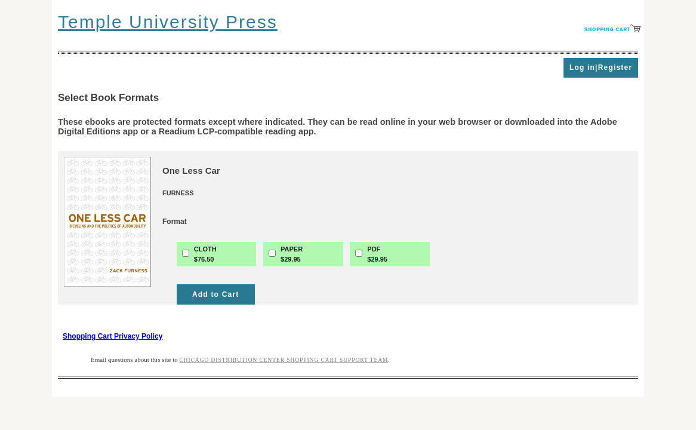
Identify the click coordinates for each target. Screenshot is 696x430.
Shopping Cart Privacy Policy (112, 336)
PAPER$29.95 (292, 254)
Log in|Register (600, 67)
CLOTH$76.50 (205, 254)
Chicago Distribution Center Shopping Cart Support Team (284, 360)
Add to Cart (215, 294)
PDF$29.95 (377, 254)
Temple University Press (168, 22)
